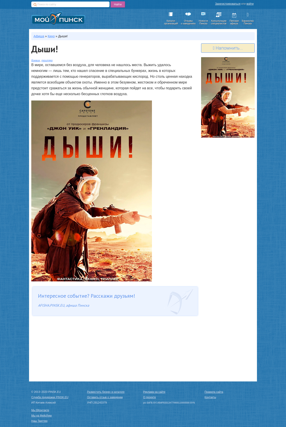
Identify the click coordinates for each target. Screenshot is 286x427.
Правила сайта (213, 392)
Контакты (210, 397)
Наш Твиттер (39, 421)
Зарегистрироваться (227, 3)
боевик (35, 60)
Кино (51, 36)
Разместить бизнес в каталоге (106, 392)
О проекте (149, 397)
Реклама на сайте (154, 392)
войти (250, 3)
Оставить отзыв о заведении (105, 397)
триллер (47, 60)
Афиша (39, 36)
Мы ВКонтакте (40, 410)
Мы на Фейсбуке (41, 415)
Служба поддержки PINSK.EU (49, 397)
